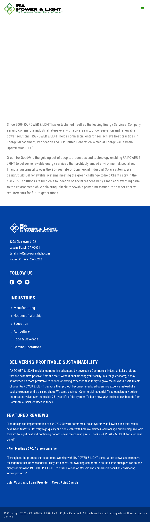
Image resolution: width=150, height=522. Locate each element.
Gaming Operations (26, 347)
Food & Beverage (24, 339)
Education (19, 323)
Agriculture (20, 331)
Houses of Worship (26, 315)
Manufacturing (23, 308)
